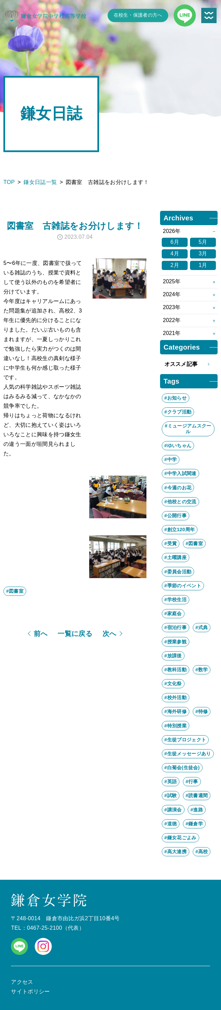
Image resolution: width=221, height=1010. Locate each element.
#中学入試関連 (180, 473)
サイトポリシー (30, 991)
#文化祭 (173, 683)
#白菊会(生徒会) (182, 767)
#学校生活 (175, 599)
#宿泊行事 (175, 627)
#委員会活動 (178, 571)
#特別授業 (175, 725)
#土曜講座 (175, 557)
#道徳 (170, 823)
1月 (203, 265)
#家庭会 (173, 613)
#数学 (201, 669)
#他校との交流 (180, 501)
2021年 (171, 333)
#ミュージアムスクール (188, 428)
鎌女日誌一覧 (40, 182)
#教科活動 (175, 669)
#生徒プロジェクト (185, 739)
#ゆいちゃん (178, 445)
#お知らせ (175, 398)
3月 (203, 253)
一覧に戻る (75, 633)
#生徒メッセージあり (187, 753)
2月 (174, 265)
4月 (174, 253)
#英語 (170, 781)
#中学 (170, 459)
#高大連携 (175, 851)
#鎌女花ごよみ (180, 837)
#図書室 (14, 591)
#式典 (201, 627)
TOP (9, 182)
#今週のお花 (178, 487)
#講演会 (173, 809)
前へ (41, 633)
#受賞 (170, 543)
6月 (174, 242)
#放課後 (173, 655)
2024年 (171, 294)
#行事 (192, 781)
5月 (203, 242)
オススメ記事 (189, 364)
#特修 (201, 711)
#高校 (201, 851)
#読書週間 (197, 795)
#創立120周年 (179, 529)
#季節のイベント (182, 585)
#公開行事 (175, 515)
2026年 (171, 231)
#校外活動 (175, 697)
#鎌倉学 (194, 823)
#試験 (170, 795)
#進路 (196, 809)
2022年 (171, 320)
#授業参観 (175, 641)
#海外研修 (175, 711)
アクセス (22, 982)
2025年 (171, 281)
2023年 (171, 307)
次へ (109, 633)
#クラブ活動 (178, 412)
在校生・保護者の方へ (138, 15)
